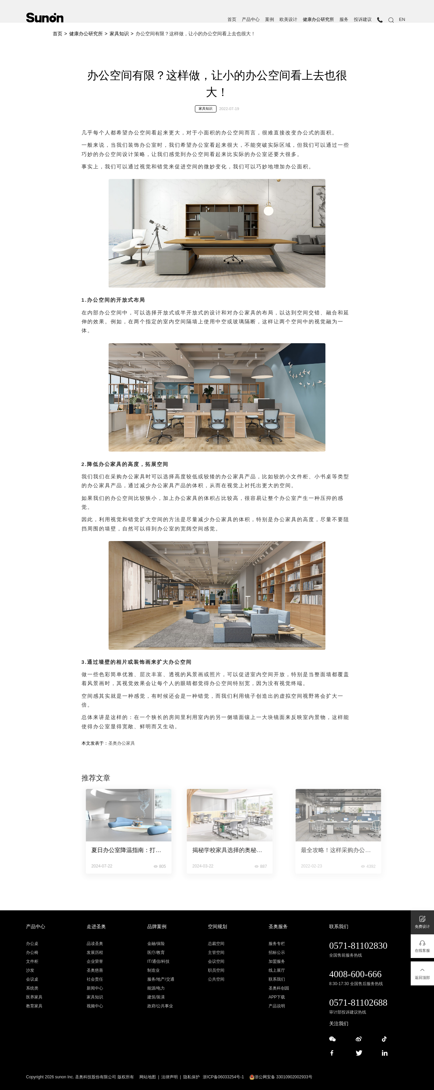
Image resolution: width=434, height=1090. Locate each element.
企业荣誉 (95, 961)
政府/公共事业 (160, 1006)
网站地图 (147, 1077)
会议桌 (32, 979)
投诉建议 (363, 19)
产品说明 (277, 1006)
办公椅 (32, 952)
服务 (343, 19)
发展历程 (95, 952)
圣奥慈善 (95, 970)
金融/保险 (156, 943)
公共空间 (216, 979)
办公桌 (32, 943)
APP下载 (277, 997)
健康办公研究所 (318, 19)
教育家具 (34, 1006)
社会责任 (95, 979)
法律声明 (169, 1077)
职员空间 (216, 970)
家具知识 (119, 33)
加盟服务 (277, 961)
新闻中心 (95, 988)
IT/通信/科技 (158, 961)
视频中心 (95, 1006)
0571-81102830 (358, 946)
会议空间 (216, 961)
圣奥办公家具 (121, 743)
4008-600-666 (355, 974)
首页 (231, 19)
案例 (269, 19)
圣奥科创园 (279, 988)
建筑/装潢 (156, 997)
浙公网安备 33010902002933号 (280, 1077)
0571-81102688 (358, 1002)
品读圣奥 (95, 943)
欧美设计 (288, 19)
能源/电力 (156, 988)
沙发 (30, 970)
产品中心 (251, 19)
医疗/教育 (156, 952)
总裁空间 (216, 943)
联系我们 (277, 979)
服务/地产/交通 (160, 979)
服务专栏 (277, 943)
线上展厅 (277, 970)
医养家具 (34, 997)
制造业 (153, 970)
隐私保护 (191, 1077)
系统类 (32, 988)
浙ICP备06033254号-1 (223, 1077)
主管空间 (216, 952)
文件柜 (32, 961)
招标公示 (277, 952)
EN (402, 19)
